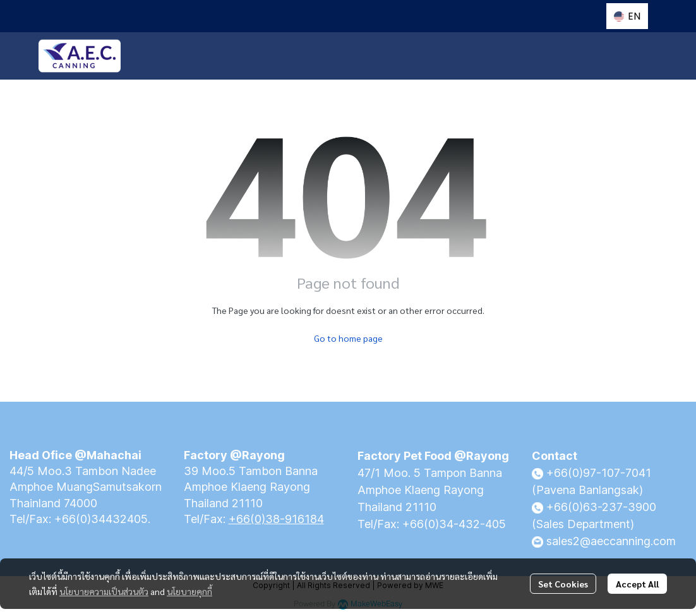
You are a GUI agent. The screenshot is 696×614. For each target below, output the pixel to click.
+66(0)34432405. (102, 519)
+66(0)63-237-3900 (601, 507)
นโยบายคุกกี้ (189, 591)
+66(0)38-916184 (276, 519)
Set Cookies (563, 583)
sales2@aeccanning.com (611, 541)
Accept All (637, 583)
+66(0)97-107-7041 (598, 472)
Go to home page (348, 338)
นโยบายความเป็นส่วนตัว (103, 591)
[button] (627, 16)
